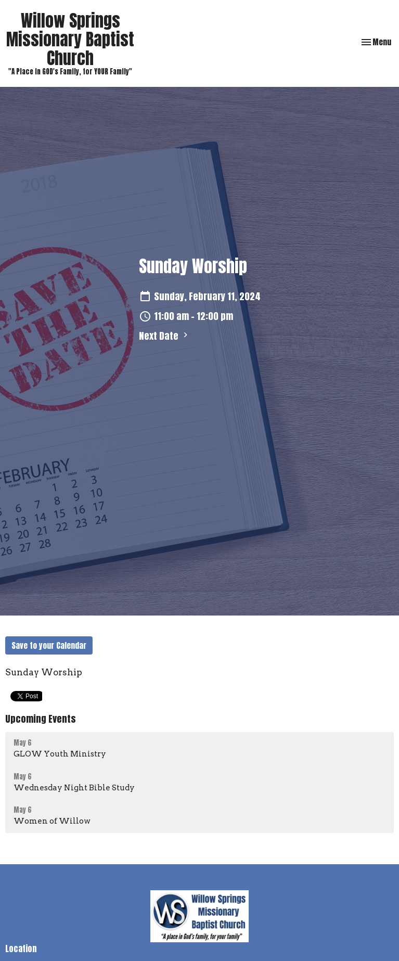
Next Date (164, 336)
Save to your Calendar (48, 645)
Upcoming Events (40, 719)
